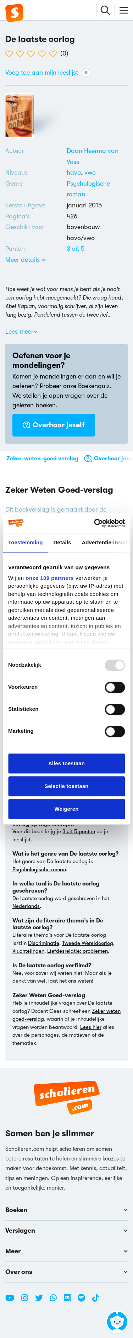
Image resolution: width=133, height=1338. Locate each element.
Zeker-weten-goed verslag (42, 458)
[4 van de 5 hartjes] (43, 54)
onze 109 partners (50, 578)
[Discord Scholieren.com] (70, 1301)
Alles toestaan (66, 763)
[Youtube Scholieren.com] (12, 1301)
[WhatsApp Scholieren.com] (56, 1301)
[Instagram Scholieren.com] (27, 1301)
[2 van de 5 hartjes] (21, 54)
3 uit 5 (75, 248)
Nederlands (26, 906)
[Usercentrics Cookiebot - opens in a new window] (95, 523)
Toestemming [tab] (25, 542)
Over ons (66, 1272)
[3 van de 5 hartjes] (32, 54)
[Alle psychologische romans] (97, 189)
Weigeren (66, 809)
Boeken (66, 1210)
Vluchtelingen (28, 951)
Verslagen (66, 1230)
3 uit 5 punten (78, 832)
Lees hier (90, 1027)
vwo (90, 172)
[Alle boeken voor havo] (75, 172)
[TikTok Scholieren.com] (95, 1301)
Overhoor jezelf (54, 425)
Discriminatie (43, 943)
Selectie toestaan (66, 786)
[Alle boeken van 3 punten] (75, 248)
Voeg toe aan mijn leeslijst (47, 72)
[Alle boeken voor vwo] (90, 172)
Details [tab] (62, 542)
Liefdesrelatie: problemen (77, 951)
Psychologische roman (39, 869)
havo (75, 172)
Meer (66, 1251)
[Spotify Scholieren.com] (84, 1301)
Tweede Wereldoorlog (87, 943)
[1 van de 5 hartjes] (10, 54)
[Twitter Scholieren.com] (41, 1301)
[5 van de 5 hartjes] (54, 54)
